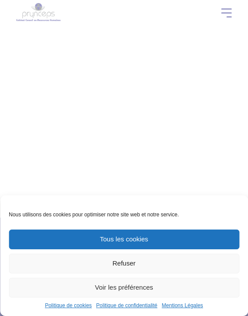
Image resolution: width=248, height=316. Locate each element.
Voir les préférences (124, 287)
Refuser (124, 263)
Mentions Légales (182, 305)
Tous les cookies (124, 239)
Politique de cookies (68, 305)
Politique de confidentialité (126, 305)
